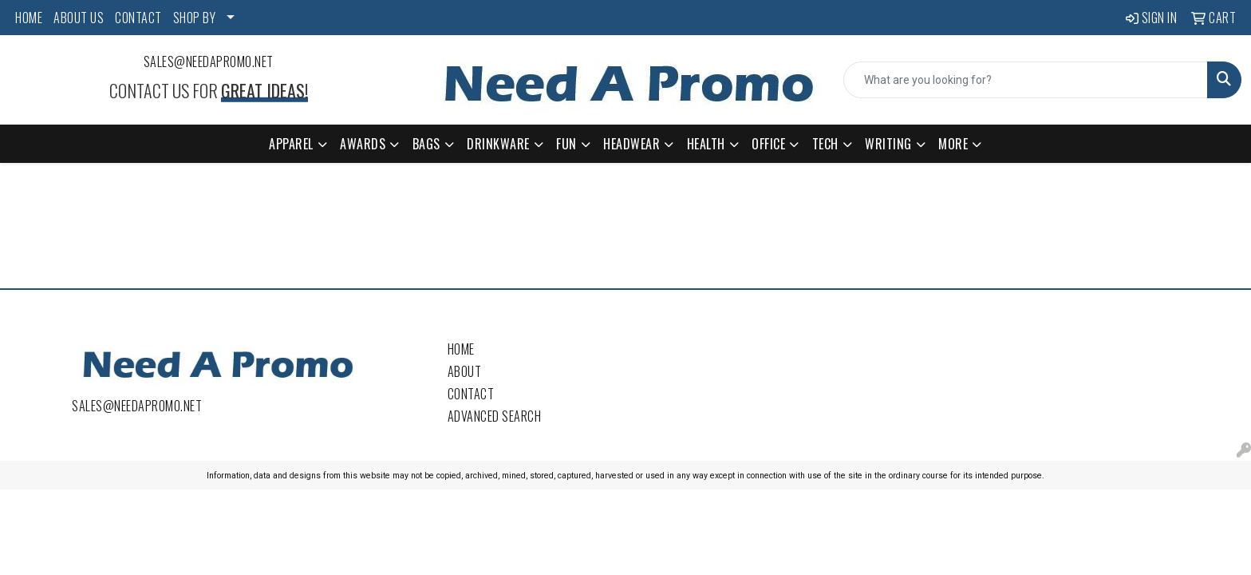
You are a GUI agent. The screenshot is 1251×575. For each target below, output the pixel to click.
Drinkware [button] (498, 143)
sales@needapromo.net (209, 61)
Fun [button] (566, 143)
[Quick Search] (1025, 79)
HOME (28, 17)
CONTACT (138, 17)
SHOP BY (194, 17)
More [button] (953, 143)
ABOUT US (78, 17)
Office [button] (768, 143)
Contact (471, 393)
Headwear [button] (631, 143)
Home (461, 349)
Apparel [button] (291, 143)
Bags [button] (426, 143)
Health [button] (706, 143)
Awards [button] (362, 143)
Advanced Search (495, 416)
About (465, 371)
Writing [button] (888, 143)
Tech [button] (825, 143)
